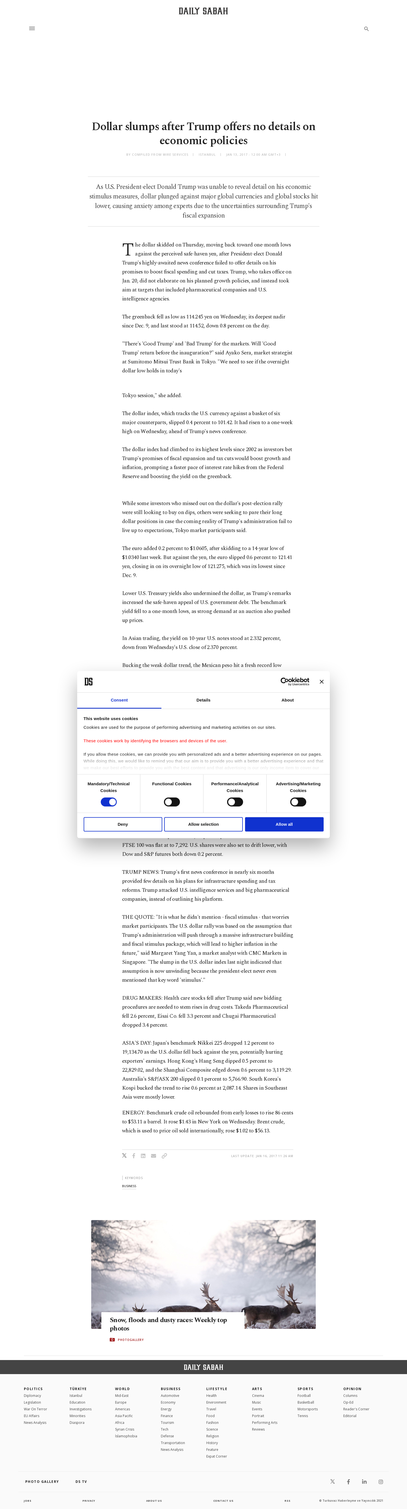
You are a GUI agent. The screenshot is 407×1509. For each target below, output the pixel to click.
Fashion (212, 1422)
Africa (119, 1422)
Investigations (81, 1409)
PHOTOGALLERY (131, 1340)
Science (212, 1429)
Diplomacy (32, 1395)
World (122, 1388)
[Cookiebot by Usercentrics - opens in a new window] (284, 681)
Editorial (349, 1415)
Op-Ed (348, 1402)
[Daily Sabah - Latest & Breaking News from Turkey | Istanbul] (203, 10)
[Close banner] (322, 682)
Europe (121, 1402)
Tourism (167, 1422)
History (212, 1442)
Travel (211, 1409)
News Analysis (35, 1422)
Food (210, 1415)
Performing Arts (264, 1422)
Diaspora (77, 1422)
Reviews (258, 1429)
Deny (123, 824)
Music (256, 1402)
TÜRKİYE (78, 1388)
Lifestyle (216, 1388)
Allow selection (203, 824)
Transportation (173, 1442)
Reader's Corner (356, 1409)
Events (257, 1409)
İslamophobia (126, 1436)
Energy (166, 1409)
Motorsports (308, 1409)
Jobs (28, 1501)
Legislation (32, 1402)
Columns (350, 1395)
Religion (212, 1436)
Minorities (77, 1415)
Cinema (258, 1395)
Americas (122, 1409)
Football (304, 1395)
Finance (167, 1415)
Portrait (258, 1415)
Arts (257, 1388)
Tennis (303, 1415)
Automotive (170, 1395)
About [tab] (288, 700)
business (129, 1186)
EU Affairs (31, 1415)
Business (171, 1388)
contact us (224, 1501)
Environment (216, 1402)
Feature (212, 1449)
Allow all (284, 824)
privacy (89, 1501)
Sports (306, 1388)
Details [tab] (203, 700)
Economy (168, 1402)
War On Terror (35, 1409)
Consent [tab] (119, 700)
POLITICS (33, 1388)
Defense (167, 1436)
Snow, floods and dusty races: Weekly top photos (172, 1324)
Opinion (352, 1388)
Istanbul (76, 1395)
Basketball (306, 1402)
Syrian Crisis (124, 1429)
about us (154, 1501)
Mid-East (122, 1395)
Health (211, 1395)
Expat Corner (216, 1456)
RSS (287, 1501)
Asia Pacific (124, 1415)
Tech (164, 1429)
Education (77, 1402)
